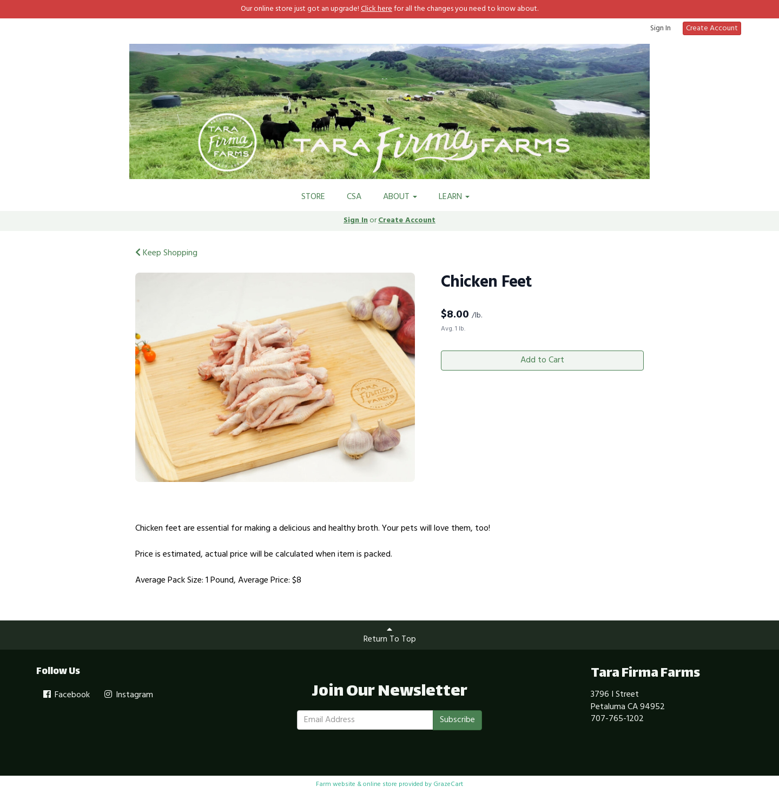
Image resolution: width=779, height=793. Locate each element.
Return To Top (390, 635)
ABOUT (400, 197)
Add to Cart (542, 360)
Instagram (128, 695)
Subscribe (457, 720)
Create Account (712, 28)
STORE (313, 197)
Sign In (660, 28)
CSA (354, 197)
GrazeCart (448, 784)
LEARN (454, 197)
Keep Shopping (166, 253)
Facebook (66, 695)
